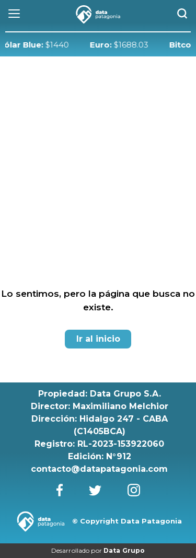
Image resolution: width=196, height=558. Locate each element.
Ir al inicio (98, 339)
